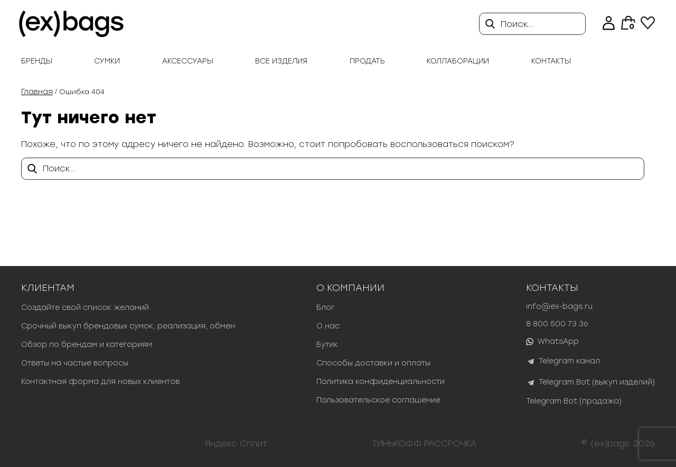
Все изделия (281, 61)
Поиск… (517, 24)
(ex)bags (610, 443)
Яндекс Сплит (236, 443)
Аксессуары (187, 61)
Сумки (107, 61)
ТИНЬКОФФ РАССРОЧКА (424, 443)
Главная (37, 91)
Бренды (36, 61)
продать (367, 61)
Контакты (551, 61)
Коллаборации (458, 61)
